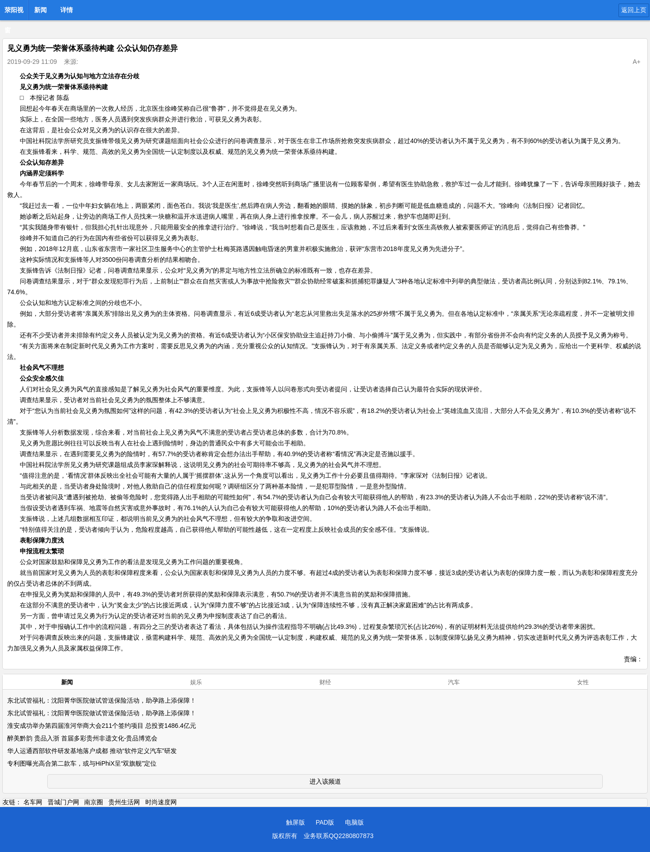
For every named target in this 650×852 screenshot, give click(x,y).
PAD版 (325, 822)
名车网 (32, 802)
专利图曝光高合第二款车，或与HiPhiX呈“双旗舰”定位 (82, 763)
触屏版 (295, 822)
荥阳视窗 (13, 12)
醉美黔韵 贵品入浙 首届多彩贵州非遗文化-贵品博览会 (82, 738)
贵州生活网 (124, 802)
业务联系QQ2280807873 (339, 835)
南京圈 (93, 802)
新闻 (40, 9)
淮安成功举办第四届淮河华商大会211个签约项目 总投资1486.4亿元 (101, 725)
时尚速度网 (161, 802)
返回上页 (633, 9)
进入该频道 (325, 781)
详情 (66, 9)
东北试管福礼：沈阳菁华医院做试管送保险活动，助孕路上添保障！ (101, 700)
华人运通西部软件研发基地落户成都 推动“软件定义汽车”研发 (92, 750)
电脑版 (354, 822)
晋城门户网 (63, 802)
